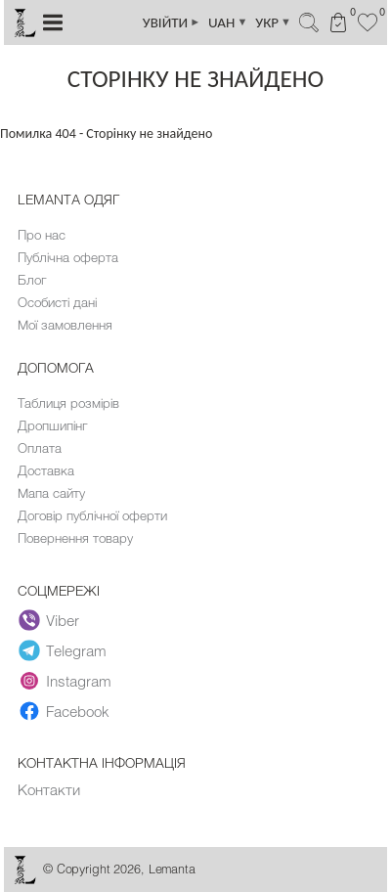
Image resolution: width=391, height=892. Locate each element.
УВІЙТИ (171, 22)
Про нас (41, 235)
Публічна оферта (68, 257)
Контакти (49, 789)
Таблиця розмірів (68, 403)
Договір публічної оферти (92, 515)
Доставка (46, 470)
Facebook (64, 711)
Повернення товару (75, 538)
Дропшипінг (52, 425)
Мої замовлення (65, 325)
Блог (32, 280)
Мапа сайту (51, 493)
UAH (227, 22)
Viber (49, 620)
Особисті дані (57, 302)
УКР (273, 22)
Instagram (65, 680)
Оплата (40, 448)
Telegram (63, 650)
